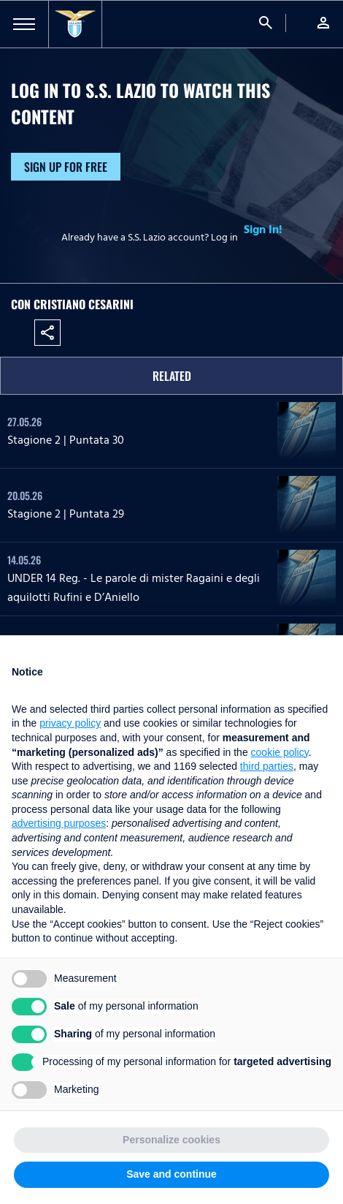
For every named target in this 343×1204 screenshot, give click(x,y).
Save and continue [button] (171, 1174)
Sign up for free (65, 166)
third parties (266, 766)
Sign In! (263, 229)
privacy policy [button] (70, 723)
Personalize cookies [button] (171, 1140)
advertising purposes (59, 823)
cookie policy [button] (280, 752)
